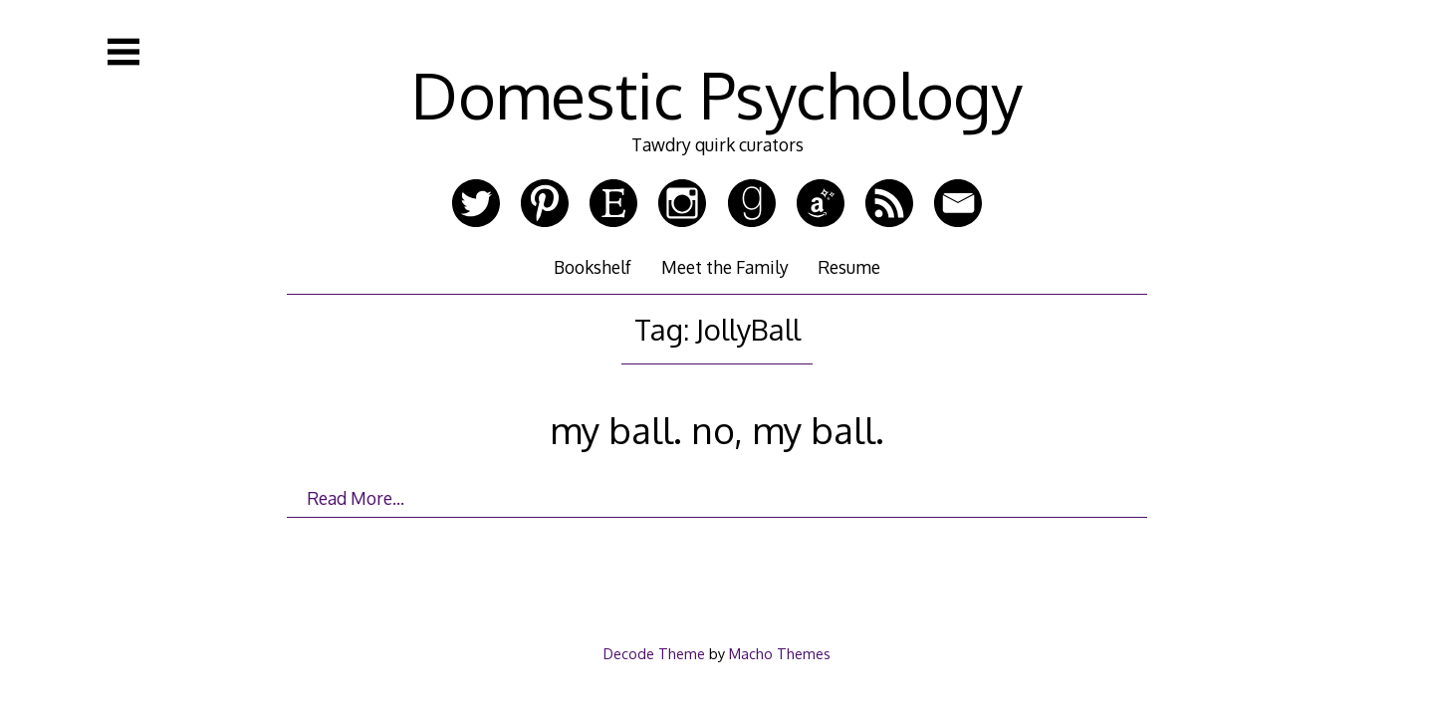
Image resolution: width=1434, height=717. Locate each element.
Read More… (355, 498)
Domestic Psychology (717, 94)
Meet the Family (725, 267)
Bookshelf (592, 267)
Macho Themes (780, 653)
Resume (849, 267)
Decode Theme (654, 653)
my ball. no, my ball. (717, 429)
